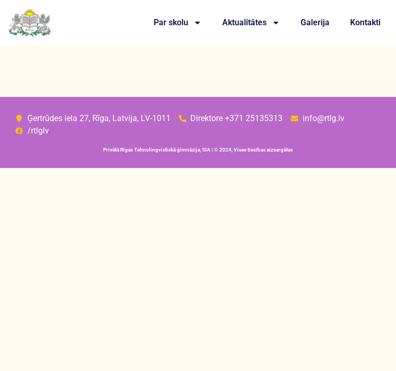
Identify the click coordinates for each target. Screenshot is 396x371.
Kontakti (365, 22)
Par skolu (178, 22)
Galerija (315, 22)
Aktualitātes (251, 22)
